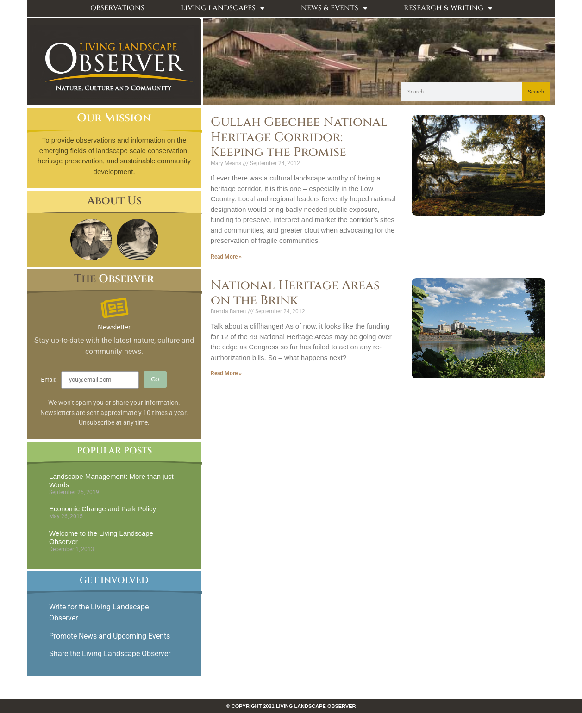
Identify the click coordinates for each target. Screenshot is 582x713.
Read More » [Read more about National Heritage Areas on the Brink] (226, 373)
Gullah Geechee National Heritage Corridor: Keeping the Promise (299, 137)
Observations (117, 8)
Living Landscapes (222, 8)
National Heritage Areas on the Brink (295, 293)
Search (536, 92)
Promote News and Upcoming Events (109, 636)
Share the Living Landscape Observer (110, 653)
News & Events (334, 8)
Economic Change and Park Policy (102, 509)
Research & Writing (448, 8)
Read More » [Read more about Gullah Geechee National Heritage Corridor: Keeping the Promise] (226, 257)
